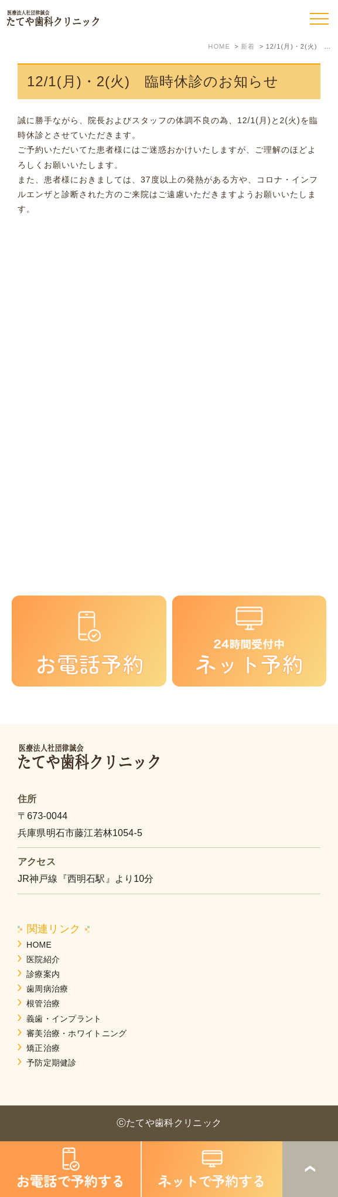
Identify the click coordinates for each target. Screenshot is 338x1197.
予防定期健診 (51, 1062)
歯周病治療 (47, 988)
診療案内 (43, 974)
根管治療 (43, 1003)
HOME (39, 944)
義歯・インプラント (64, 1018)
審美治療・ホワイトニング (76, 1033)
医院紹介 (43, 959)
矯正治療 (43, 1048)
